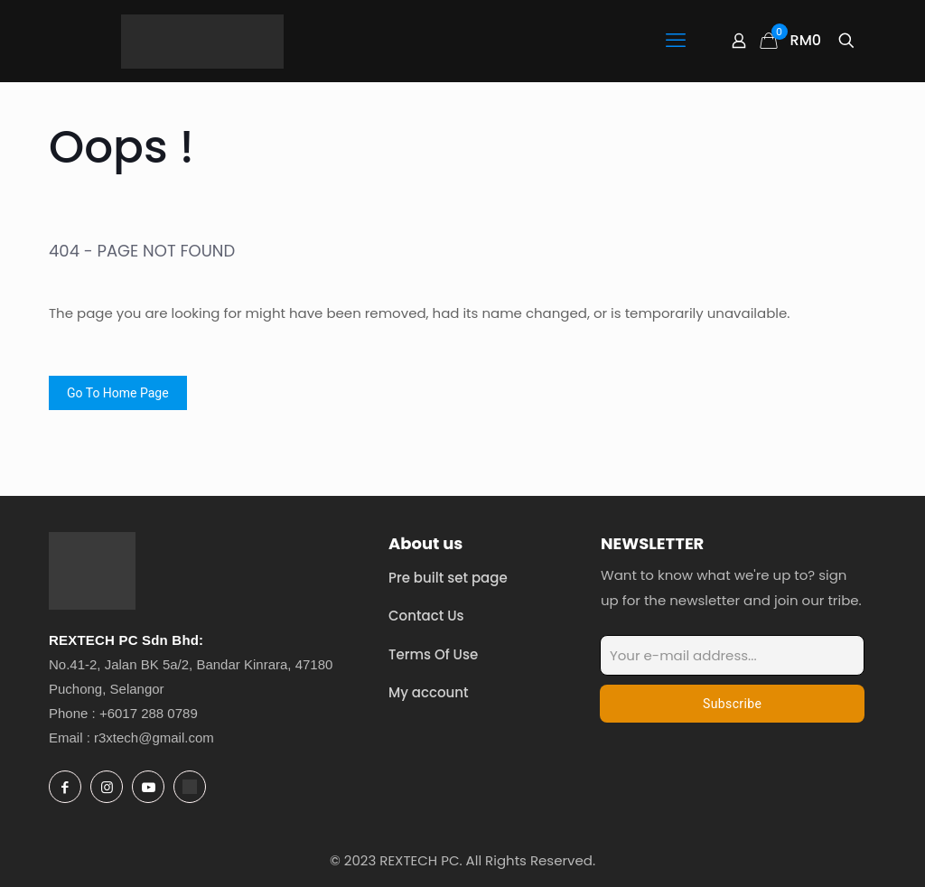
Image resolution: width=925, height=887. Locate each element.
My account (428, 692)
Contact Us (426, 615)
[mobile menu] (675, 40)
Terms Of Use (433, 654)
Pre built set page (448, 577)
